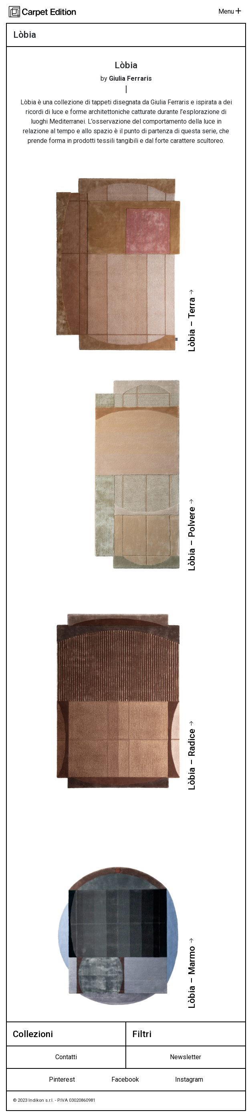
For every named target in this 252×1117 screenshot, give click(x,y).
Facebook (125, 1079)
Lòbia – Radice (191, 759)
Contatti (66, 1057)
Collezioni (33, 1034)
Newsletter (185, 1057)
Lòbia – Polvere (191, 539)
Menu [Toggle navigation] (229, 11)
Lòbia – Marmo (191, 977)
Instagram (189, 1079)
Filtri (141, 1034)
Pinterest (62, 1079)
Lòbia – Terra (191, 324)
